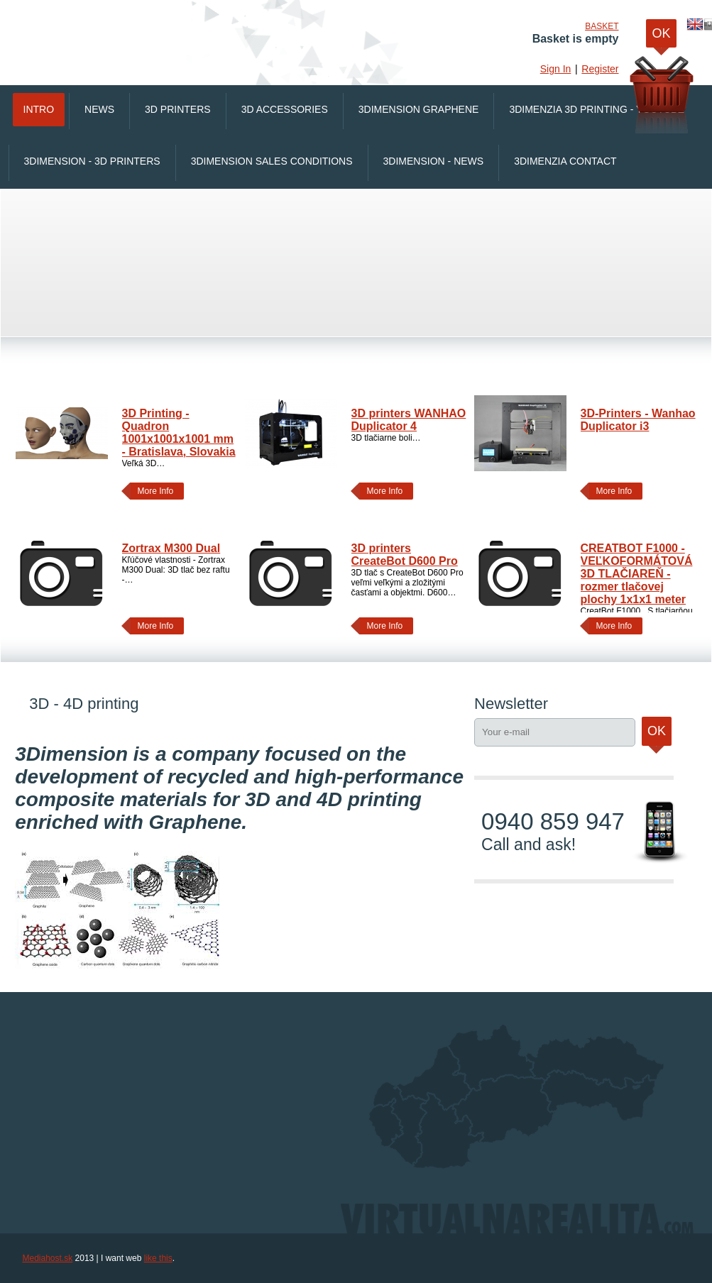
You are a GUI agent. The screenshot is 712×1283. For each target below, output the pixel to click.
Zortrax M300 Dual (171, 548)
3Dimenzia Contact (565, 161)
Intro (39, 109)
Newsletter (511, 703)
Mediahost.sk (48, 1258)
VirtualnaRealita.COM (204, 35)
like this (158, 1258)
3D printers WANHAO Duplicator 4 (408, 419)
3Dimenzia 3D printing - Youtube (596, 109)
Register (599, 69)
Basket (601, 26)
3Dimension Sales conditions (272, 161)
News (99, 109)
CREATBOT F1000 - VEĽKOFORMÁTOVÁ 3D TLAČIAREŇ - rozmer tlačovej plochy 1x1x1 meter (637, 573)
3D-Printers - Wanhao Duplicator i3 (638, 419)
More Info (152, 491)
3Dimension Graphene (418, 109)
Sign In (555, 69)
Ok (657, 735)
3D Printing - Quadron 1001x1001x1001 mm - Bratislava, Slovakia (179, 432)
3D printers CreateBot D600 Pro (404, 554)
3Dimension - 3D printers (92, 161)
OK (661, 37)
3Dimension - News (433, 161)
